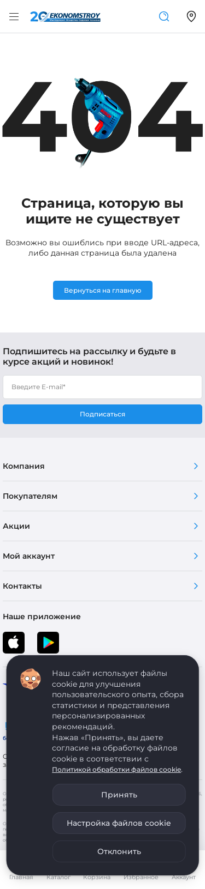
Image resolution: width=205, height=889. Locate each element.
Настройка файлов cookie (119, 823)
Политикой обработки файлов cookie (116, 769)
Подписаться (102, 414)
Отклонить (119, 851)
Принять (119, 795)
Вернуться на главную (103, 290)
